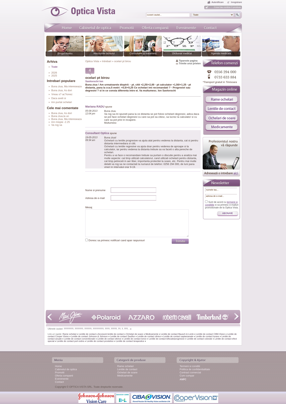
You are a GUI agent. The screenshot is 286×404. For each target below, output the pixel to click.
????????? (98, 329)
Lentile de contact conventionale (79, 339)
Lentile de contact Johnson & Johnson (89, 336)
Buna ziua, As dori (61, 90)
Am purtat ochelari (61, 102)
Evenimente (62, 378)
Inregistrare (236, 2)
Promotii (59, 372)
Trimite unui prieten (190, 63)
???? (107, 329)
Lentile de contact (87, 334)
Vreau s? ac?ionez (61, 94)
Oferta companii (64, 375)
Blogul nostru (65, 53)
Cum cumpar (187, 375)
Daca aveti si (58, 98)
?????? (88, 329)
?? (119, 329)
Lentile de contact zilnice (149, 336)
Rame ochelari (70, 334)
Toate (54, 66)
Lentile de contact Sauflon (122, 336)
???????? (68, 329)
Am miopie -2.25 (60, 122)
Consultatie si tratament (143, 53)
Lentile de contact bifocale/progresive (167, 339)
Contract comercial (190, 372)
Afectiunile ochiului (104, 53)
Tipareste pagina (188, 60)
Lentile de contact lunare (207, 336)
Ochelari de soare (134, 334)
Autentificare (218, 2)
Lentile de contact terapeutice (130, 341)
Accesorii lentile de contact (111, 334)
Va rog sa (56, 124)
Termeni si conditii (190, 366)
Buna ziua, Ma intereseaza (66, 86)
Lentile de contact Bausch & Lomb (177, 334)
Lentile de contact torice (135, 339)
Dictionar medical (182, 53)
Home (58, 366)
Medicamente (151, 334)
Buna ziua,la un (60, 116)
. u (130, 329)
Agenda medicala (221, 53)
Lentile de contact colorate (199, 339)
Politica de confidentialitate (195, 369)
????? (114, 329)
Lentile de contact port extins (70, 341)
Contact (59, 381)
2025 (54, 75)
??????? (79, 329)
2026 (54, 72)
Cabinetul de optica (66, 369)
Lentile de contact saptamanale (178, 336)
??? (126, 329)
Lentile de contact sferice (109, 339)
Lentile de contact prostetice (100, 341)
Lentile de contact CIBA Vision (210, 334)
